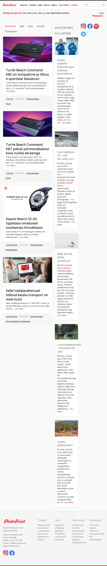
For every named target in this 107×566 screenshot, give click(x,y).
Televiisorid (42, 534)
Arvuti (8, 103)
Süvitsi (46, 5)
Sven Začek (62, 166)
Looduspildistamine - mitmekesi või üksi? (69, 348)
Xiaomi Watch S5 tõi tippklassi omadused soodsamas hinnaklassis (24, 223)
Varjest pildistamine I (65, 443)
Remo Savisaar (64, 268)
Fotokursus (94, 531)
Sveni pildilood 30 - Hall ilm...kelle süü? (65, 155)
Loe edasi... (11, 91)
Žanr (39, 5)
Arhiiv (54, 5)
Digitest (92, 528)
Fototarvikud (43, 528)
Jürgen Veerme (11, 245)
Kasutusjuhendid (96, 534)
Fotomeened (77, 534)
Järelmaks (59, 531)
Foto (30, 26)
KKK (91, 536)
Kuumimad (10, 26)
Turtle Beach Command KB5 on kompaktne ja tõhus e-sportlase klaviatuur (27, 74)
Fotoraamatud (78, 531)
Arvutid (40, 26)
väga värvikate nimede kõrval (65, 183)
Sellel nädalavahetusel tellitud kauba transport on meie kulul (27, 294)
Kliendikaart (60, 534)
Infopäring (59, 528)
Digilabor (76, 539)
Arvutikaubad (43, 531)
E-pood (73, 5)
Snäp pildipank (95, 539)
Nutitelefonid (43, 536)
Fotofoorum (94, 525)
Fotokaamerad (44, 525)
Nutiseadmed (11, 249)
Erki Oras (9, 99)
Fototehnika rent (79, 542)
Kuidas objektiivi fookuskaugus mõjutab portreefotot (65, 67)
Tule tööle (64, 5)
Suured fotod (77, 536)
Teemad (32, 5)
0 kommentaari (32, 99)
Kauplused (59, 525)
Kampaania (15, 321)
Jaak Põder (62, 358)
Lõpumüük (59, 539)
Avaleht (24, 5)
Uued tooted (60, 536)
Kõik (22, 26)
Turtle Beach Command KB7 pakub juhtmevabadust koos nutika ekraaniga (27, 148)
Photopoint (11, 31)
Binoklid (41, 539)
